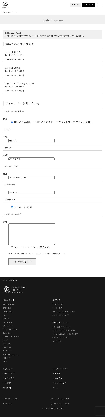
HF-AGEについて (60, 326)
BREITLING (7, 312)
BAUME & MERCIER (10, 333)
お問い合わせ (12, 12)
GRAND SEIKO (8, 316)
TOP (3, 12)
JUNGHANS (7, 355)
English (59, 408)
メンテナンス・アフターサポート (63, 334)
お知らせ (56, 377)
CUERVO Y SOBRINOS (11, 341)
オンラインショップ (59, 319)
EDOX (5, 344)
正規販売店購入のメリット (61, 331)
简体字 (67, 408)
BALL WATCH (8, 330)
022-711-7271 (16, 55)
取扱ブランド (9, 304)
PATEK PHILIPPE (9, 308)
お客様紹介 (57, 382)
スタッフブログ (59, 387)
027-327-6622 (16, 70)
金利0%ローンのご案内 (60, 342)
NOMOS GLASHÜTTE (11, 358)
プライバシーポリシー (10, 403)
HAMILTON (7, 351)
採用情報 (7, 392)
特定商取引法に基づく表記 (60, 403)
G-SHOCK (6, 348)
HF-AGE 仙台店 (57, 308)
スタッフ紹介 (57, 345)
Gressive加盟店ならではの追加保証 (65, 338)
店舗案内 (56, 304)
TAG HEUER (7, 326)
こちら (44, 261)
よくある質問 (9, 382)
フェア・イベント (60, 372)
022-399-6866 (16, 86)
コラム (55, 392)
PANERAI (6, 323)
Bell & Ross (7, 337)
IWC (4, 319)
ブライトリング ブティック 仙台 (63, 316)
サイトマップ (7, 408)
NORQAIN (6, 362)
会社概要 (7, 387)
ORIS (5, 366)
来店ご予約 (8, 372)
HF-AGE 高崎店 (57, 312)
